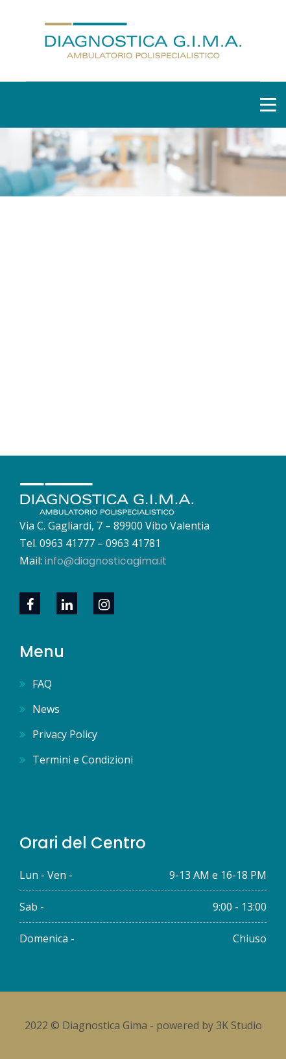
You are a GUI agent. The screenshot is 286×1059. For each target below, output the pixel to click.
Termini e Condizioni (82, 759)
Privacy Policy (64, 734)
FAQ (42, 684)
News (46, 709)
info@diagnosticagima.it (106, 560)
